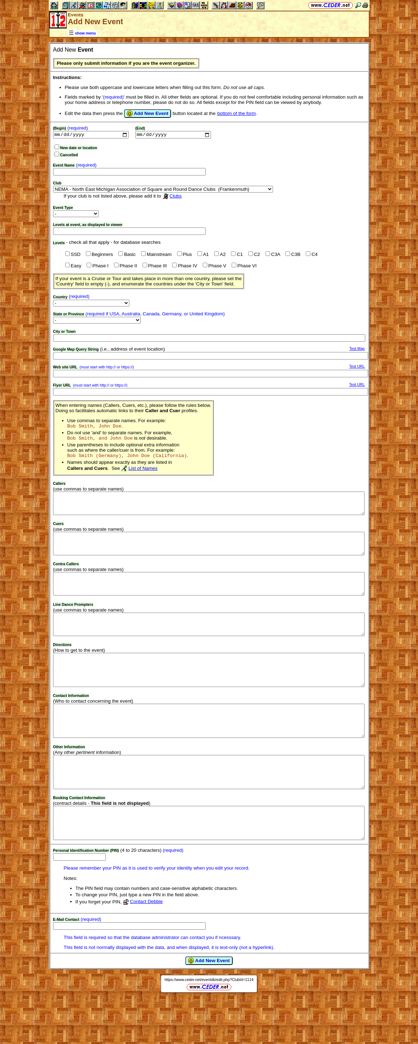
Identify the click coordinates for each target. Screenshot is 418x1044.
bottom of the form (236, 113)
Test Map (357, 349)
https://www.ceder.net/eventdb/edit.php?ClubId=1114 (209, 1025)
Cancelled (69, 155)
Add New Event (147, 113)
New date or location (78, 148)
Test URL (357, 367)
